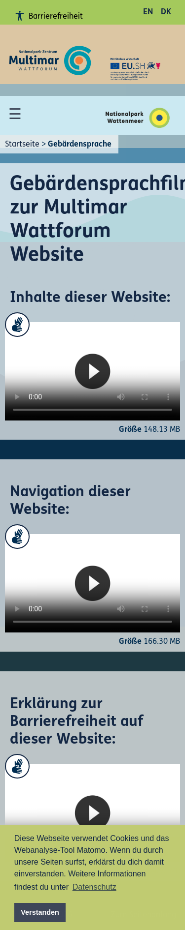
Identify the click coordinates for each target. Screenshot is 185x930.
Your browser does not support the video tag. (92, 371)
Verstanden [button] (40, 912)
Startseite (22, 145)
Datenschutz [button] (94, 887)
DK (166, 12)
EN (148, 12)
